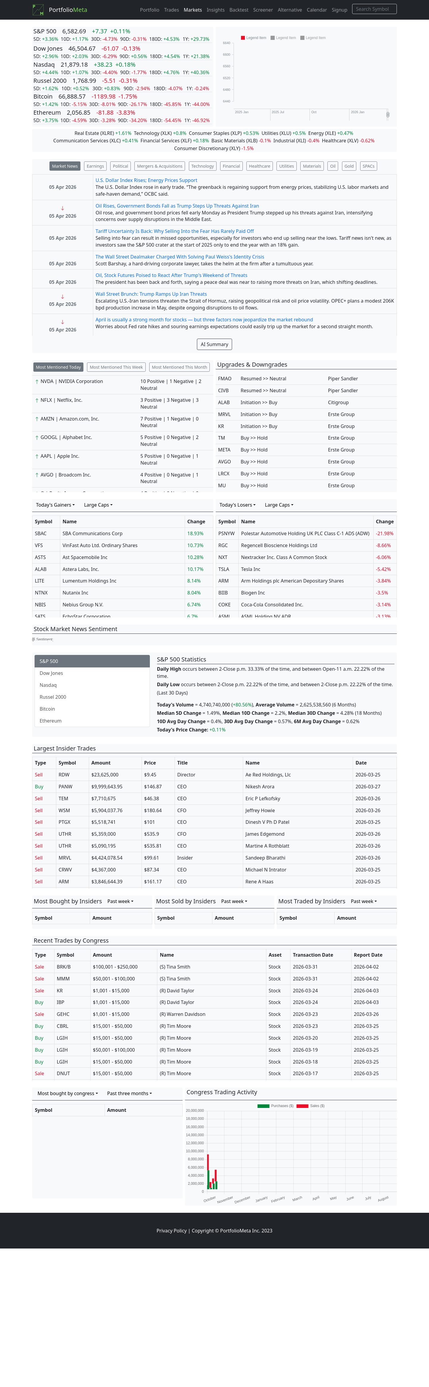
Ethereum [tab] (51, 859)
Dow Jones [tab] (51, 811)
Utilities (286, 166)
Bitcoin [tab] (47, 847)
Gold (349, 166)
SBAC (40, 533)
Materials (312, 166)
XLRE (107, 133)
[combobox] (55, 504)
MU (222, 485)
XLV (353, 140)
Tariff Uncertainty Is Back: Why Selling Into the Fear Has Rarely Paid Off (175, 231)
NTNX (41, 592)
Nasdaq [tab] (48, 823)
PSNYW (226, 533)
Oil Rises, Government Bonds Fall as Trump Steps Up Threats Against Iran (177, 206)
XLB (252, 140)
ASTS (40, 557)
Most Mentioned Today (58, 367)
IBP (61, 1140)
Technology (203, 166)
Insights (216, 10)
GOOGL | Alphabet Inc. (66, 437)
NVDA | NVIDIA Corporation (72, 381)
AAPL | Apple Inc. (60, 456)
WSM (64, 949)
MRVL (224, 414)
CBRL (63, 1164)
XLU (285, 133)
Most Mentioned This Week (116, 367)
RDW (64, 913)
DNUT (63, 1212)
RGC (223, 545)
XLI (301, 140)
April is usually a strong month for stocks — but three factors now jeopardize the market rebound (204, 319)
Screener (263, 10)
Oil (332, 166)
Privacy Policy (172, 1369)
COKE (224, 604)
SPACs (369, 166)
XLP (236, 133)
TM (221, 438)
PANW (65, 925)
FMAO (224, 378)
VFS (39, 545)
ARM (223, 580)
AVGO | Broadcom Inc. (66, 474)
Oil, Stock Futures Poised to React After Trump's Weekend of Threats (172, 275)
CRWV (65, 1008)
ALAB (224, 402)
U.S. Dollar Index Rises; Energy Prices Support (146, 180)
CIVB (223, 390)
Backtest (238, 10)
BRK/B (64, 1105)
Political (120, 166)
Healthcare (259, 166)
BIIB (223, 592)
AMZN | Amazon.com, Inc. (70, 418)
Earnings (95, 166)
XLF (186, 140)
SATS (40, 616)
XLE (331, 133)
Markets (193, 10)
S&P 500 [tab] (49, 799)
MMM (63, 1117)
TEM (63, 937)
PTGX (64, 960)
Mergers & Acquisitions (159, 166)
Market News (65, 166)
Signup (339, 10)
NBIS (40, 604)
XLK (166, 133)
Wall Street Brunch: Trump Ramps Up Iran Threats (151, 294)
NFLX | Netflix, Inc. (61, 400)
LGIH (62, 1176)
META (224, 449)
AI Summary (214, 344)
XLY (235, 148)
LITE (39, 580)
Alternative (290, 10)
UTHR (65, 972)
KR (221, 426)
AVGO (224, 461)
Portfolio (68, 10)
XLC (115, 140)
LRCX (223, 473)
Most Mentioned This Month (179, 367)
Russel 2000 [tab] (53, 835)
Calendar (317, 10)
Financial (231, 166)
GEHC (63, 1152)
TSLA (223, 569)
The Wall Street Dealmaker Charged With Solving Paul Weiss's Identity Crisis (180, 256)
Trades (171, 10)
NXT (222, 557)
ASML (224, 616)
